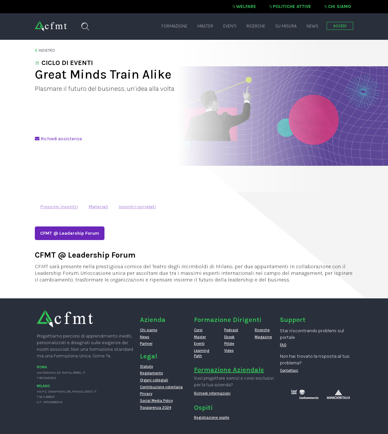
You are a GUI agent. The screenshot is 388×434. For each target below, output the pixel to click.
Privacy (146, 394)
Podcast (231, 330)
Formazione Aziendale (229, 370)
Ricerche (255, 26)
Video (228, 350)
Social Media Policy (156, 401)
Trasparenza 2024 (155, 407)
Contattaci (289, 370)
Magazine (263, 337)
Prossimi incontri (59, 207)
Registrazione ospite (211, 417)
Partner (146, 343)
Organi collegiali (154, 380)
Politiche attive (292, 6)
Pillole (229, 343)
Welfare (246, 6)
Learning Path (201, 353)
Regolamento (151, 373)
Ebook (229, 337)
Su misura (285, 26)
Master (205, 26)
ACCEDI (340, 26)
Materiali (98, 207)
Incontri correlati (137, 207)
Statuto (146, 366)
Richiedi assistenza (58, 139)
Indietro (45, 50)
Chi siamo (339, 6)
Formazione (174, 26)
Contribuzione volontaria (161, 387)
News (312, 26)
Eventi (229, 26)
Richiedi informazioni (212, 393)
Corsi (198, 330)
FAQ (283, 345)
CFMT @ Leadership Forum (69, 233)
